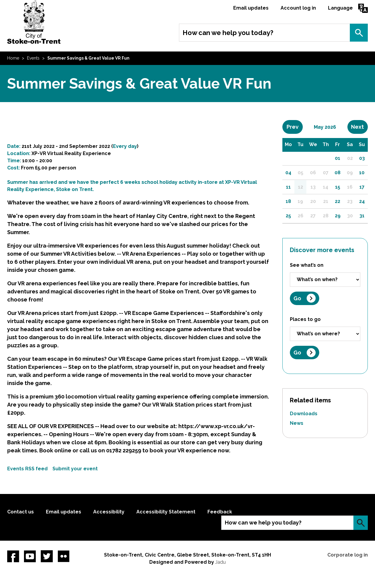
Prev (295, 126)
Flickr (64, 556)
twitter (47, 556)
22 (337, 201)
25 (288, 216)
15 (337, 187)
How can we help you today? (228, 32)
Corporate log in (347, 555)
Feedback (219, 512)
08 (338, 172)
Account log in (298, 8)
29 (338, 216)
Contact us (20, 512)
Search (359, 33)
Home (13, 58)
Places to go (305, 319)
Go (297, 298)
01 (337, 158)
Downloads (303, 413)
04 (288, 172)
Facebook (13, 556)
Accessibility (108, 512)
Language (340, 8)
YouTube (30, 556)
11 (288, 187)
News (296, 423)
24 (362, 201)
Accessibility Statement (165, 512)
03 (362, 158)
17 (362, 187)
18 (288, 201)
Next (359, 126)
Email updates (251, 8)
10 (362, 172)
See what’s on (306, 265)
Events (33, 58)
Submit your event (75, 469)
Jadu (220, 562)
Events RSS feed (27, 469)
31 (362, 216)
